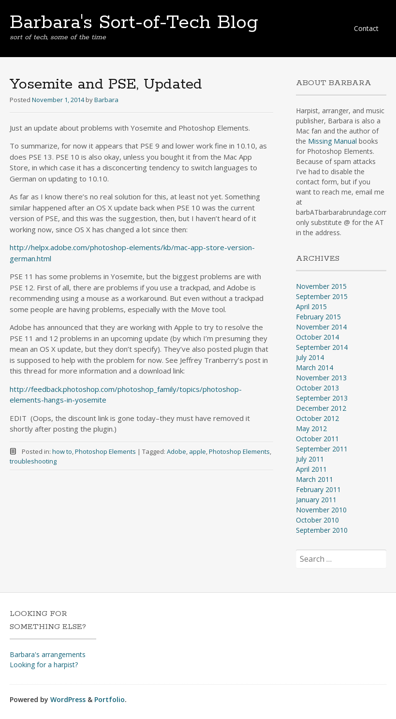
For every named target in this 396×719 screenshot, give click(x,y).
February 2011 (318, 489)
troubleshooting (33, 461)
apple (197, 451)
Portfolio (109, 699)
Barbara (106, 99)
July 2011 (310, 459)
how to (62, 451)
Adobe (176, 451)
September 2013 (322, 398)
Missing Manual (332, 141)
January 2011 (316, 499)
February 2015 (318, 316)
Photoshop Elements (105, 451)
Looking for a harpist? (44, 664)
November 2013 (321, 377)
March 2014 (314, 367)
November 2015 (321, 286)
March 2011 (314, 479)
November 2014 (321, 326)
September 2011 (322, 448)
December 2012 (321, 408)
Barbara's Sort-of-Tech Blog (134, 23)
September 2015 (322, 296)
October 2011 (317, 438)
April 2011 (311, 469)
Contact (366, 28)
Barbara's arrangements (48, 654)
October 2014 (317, 337)
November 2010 (321, 509)
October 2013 (317, 387)
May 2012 (311, 428)
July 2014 (310, 357)
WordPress (68, 699)
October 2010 (317, 519)
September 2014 (322, 347)
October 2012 (317, 418)
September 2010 (322, 530)
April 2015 (311, 306)
